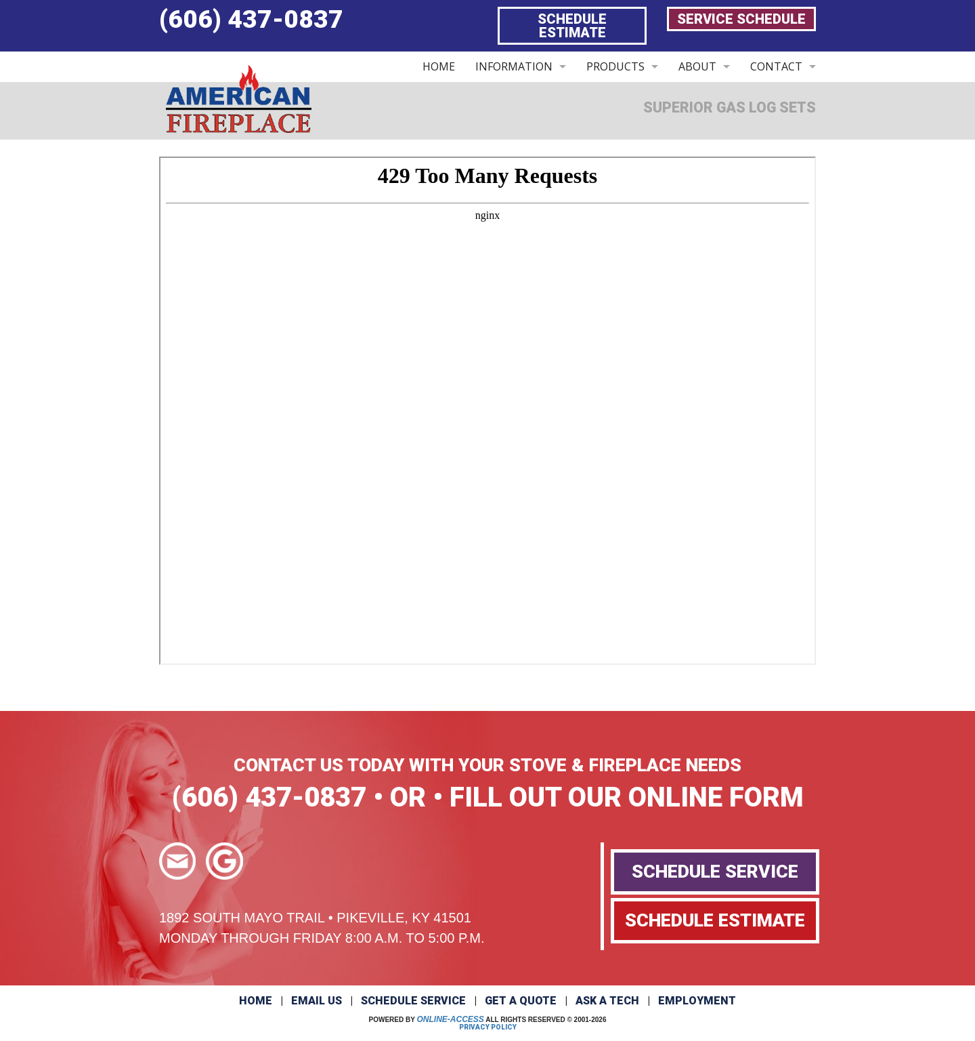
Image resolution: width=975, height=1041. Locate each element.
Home (255, 1000)
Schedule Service (413, 1000)
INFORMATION (513, 66)
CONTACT (776, 66)
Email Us (316, 1000)
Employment (697, 1000)
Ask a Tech (607, 1000)
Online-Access (450, 1019)
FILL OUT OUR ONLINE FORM (627, 797)
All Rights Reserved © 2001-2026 (545, 1019)
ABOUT (697, 66)
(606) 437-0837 (251, 19)
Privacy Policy (488, 1027)
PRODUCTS (615, 66)
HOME (438, 66)
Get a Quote (521, 1000)
